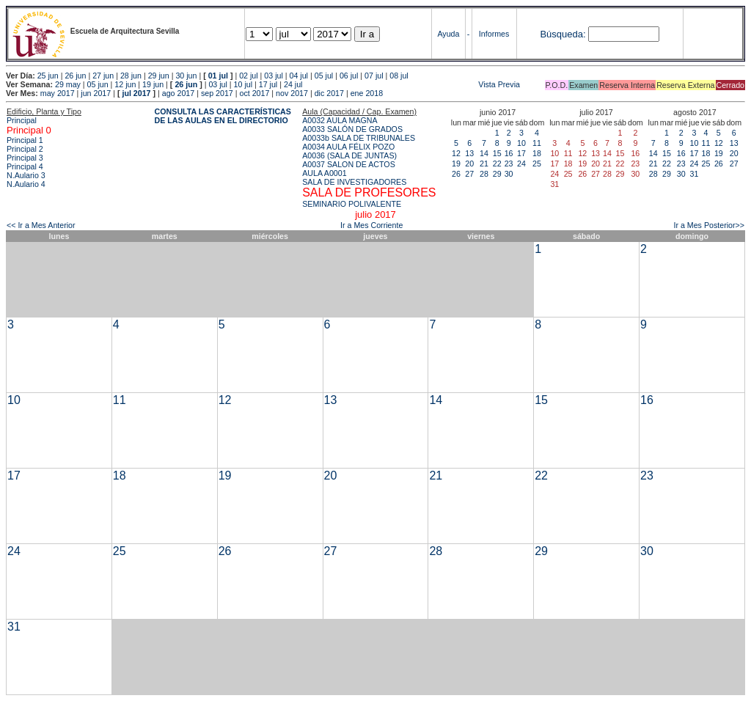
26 (456, 173)
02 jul (248, 75)
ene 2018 (367, 93)
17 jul (268, 84)
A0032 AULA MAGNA (339, 120)
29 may (68, 84)
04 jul (299, 75)
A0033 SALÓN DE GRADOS (352, 129)
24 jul (293, 84)
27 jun (103, 75)
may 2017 (57, 93)
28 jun (131, 75)
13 (469, 153)
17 (521, 153)
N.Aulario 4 (26, 184)
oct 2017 (254, 93)
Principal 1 (25, 140)
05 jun (98, 84)
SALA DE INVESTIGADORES (354, 181)
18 (536, 153)
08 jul (398, 75)
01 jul (218, 75)
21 (484, 163)
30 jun (186, 75)
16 (509, 153)
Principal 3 (25, 157)
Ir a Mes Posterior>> (708, 225)
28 (484, 173)
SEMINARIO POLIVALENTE (351, 203)
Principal (22, 120)
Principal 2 (25, 148)
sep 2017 (217, 93)
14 (484, 153)
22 (497, 163)
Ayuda (448, 33)
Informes (494, 33)
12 (456, 153)
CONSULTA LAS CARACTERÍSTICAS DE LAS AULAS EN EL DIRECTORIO (223, 116)
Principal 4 (25, 166)
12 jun (125, 84)
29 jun (158, 75)
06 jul (349, 75)
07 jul (373, 75)
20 (469, 163)
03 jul (273, 75)
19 (456, 163)
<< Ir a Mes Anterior (41, 225)
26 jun (75, 75)
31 (694, 173)
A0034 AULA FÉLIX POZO (348, 146)
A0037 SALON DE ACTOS (348, 164)
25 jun (48, 75)
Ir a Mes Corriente (371, 225)
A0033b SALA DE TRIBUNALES (358, 137)
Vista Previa (412, 84)
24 (521, 163)
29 (497, 173)
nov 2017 (292, 93)
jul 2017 (136, 93)
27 (469, 173)
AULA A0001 (324, 173)
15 (497, 153)
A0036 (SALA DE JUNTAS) (349, 155)
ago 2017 (178, 93)
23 (509, 163)
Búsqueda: (562, 34)
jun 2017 (96, 93)
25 (536, 163)
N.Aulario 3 (27, 175)
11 (536, 143)
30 (509, 173)
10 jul (243, 84)
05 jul (324, 75)
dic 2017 (329, 93)
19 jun (153, 84)
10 (521, 143)
